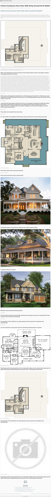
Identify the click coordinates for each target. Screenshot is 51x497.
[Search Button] (40, 1)
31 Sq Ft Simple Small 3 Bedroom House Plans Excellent (24, 487)
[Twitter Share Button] (26, 482)
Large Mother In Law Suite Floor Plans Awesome (23, 488)
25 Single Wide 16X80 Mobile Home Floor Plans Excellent (24, 490)
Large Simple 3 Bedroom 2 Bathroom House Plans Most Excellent (25, 489)
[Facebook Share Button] (24, 482)
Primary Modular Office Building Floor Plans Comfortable (24, 491)
